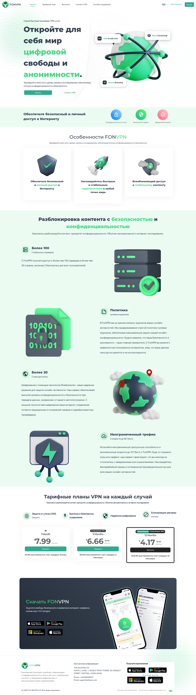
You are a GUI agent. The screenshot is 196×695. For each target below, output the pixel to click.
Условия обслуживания (127, 690)
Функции (66, 4)
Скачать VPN (81, 4)
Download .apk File (150, 675)
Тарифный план (49, 4)
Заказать (45, 549)
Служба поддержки (102, 4)
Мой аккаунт (176, 4)
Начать (189, 4)
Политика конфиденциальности (152, 690)
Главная (32, 4)
